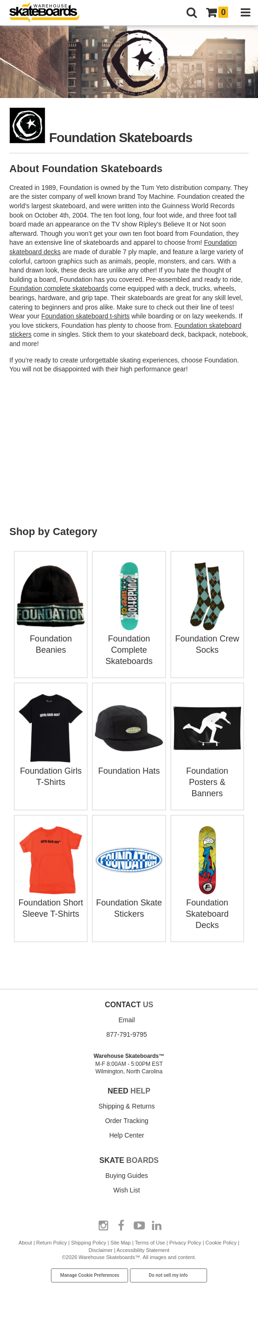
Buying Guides (126, 1175)
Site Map (120, 1242)
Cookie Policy (221, 1242)
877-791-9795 (126, 1034)
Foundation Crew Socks (207, 639)
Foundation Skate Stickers (129, 903)
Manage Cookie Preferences (90, 1275)
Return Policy (51, 1242)
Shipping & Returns (127, 1106)
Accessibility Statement (142, 1250)
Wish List (127, 1190)
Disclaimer (101, 1250)
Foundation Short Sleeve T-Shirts (51, 903)
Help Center (126, 1135)
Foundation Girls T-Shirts (51, 771)
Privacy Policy (185, 1242)
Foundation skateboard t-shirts (85, 316)
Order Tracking (127, 1120)
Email (126, 1020)
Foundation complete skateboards (58, 288)
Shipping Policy (88, 1242)
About (25, 1242)
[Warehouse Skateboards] (49, 13)
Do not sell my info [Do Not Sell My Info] (168, 1275)
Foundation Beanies (51, 639)
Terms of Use (150, 1242)
